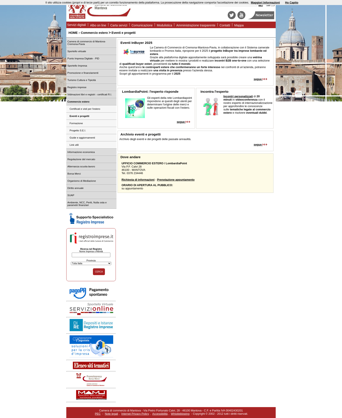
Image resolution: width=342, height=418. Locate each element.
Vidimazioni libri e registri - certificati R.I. (89, 94)
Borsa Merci (74, 173)
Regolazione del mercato (81, 159)
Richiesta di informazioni (137, 179)
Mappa (239, 25)
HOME (73, 32)
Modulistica (164, 25)
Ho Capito (291, 2)
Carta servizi (118, 25)
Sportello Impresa (77, 65)
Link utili (74, 145)
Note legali (111, 413)
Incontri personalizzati (238, 96)
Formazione (76, 123)
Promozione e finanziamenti (82, 73)
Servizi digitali (76, 25)
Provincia (91, 260)
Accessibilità (160, 413)
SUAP (70, 195)
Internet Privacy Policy (135, 413)
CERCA (99, 272)
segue (260, 79)
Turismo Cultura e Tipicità (81, 80)
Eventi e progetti (123, 32)
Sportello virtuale (76, 51)
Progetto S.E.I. (78, 130)
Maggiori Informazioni (265, 2)
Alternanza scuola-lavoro (81, 166)
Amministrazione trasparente (195, 25)
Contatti (225, 25)
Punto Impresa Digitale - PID (83, 58)
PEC (98, 413)
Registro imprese (76, 87)
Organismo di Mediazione (81, 181)
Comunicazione (142, 25)
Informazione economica (81, 152)
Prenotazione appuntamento (176, 179)
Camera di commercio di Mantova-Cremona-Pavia (86, 42)
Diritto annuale (75, 188)
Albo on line (98, 25)
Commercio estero (94, 32)
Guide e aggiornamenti (82, 137)
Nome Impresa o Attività (91, 251)
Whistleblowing (180, 413)
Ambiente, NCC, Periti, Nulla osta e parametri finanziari (87, 203)
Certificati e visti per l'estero (85, 109)
